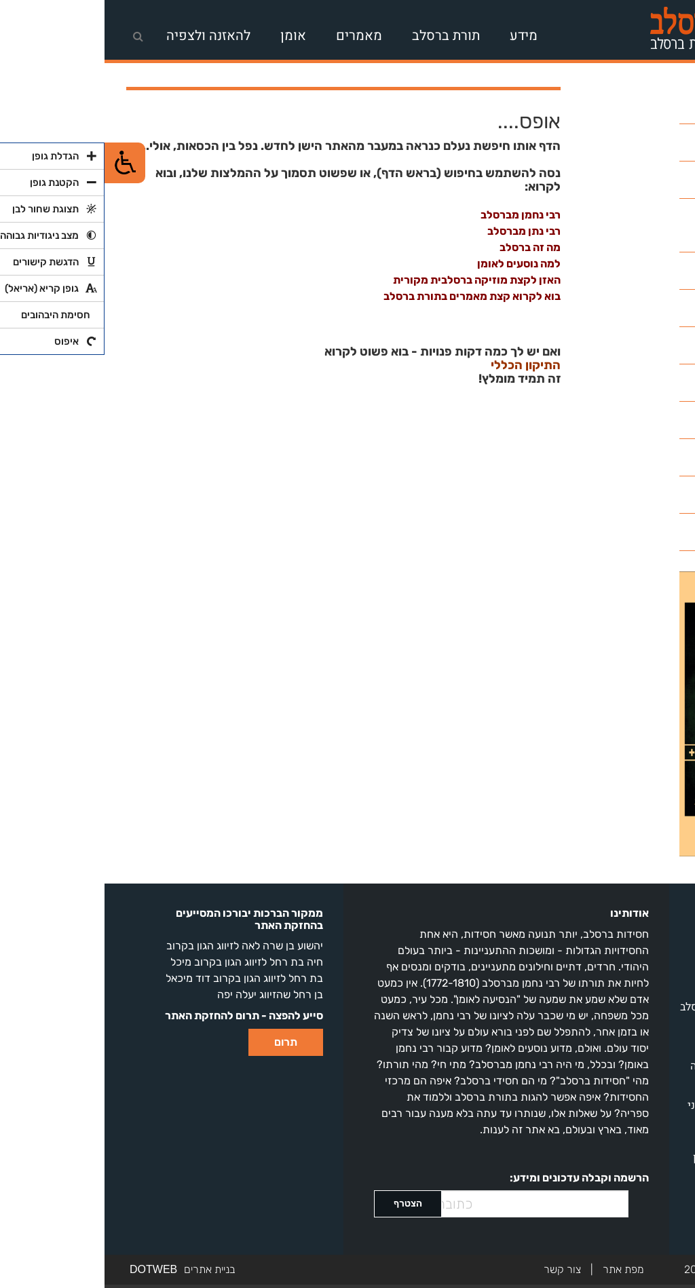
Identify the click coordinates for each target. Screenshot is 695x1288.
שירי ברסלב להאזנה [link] (629, 1066)
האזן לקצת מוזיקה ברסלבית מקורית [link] (372, 279)
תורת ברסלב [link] (341, 35)
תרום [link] (181, 1042)
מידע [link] (419, 35)
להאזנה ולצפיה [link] (104, 35)
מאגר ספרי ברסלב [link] (633, 987)
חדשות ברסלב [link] (642, 1046)
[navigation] (234, 33)
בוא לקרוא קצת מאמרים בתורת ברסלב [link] (367, 296)
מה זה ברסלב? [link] (642, 928)
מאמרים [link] (254, 35)
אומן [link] (189, 35)
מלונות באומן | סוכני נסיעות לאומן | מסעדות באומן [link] (628, 1121)
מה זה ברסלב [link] (425, 247)
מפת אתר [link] (519, 1269)
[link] (609, 33)
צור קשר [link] (457, 1269)
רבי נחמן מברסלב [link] (416, 214)
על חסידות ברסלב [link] (634, 909)
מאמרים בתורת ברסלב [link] (624, 1007)
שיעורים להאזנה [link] (637, 1027)
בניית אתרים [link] (105, 1269)
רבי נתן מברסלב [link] (419, 231)
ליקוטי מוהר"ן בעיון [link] (630, 1158)
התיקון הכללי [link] (421, 366)
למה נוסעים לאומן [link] (414, 263)
